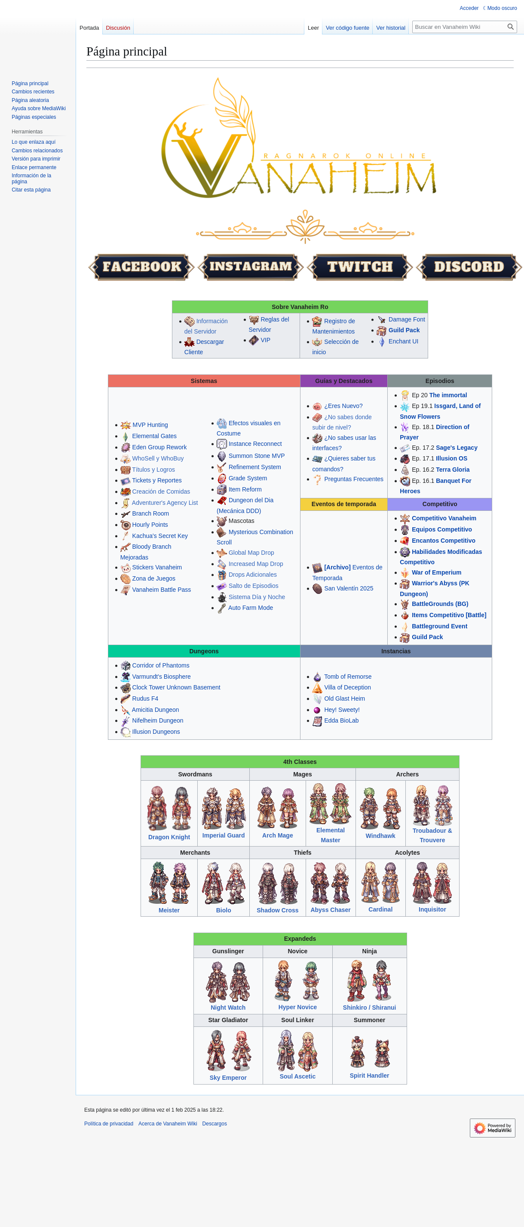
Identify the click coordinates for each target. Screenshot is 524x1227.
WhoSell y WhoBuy (158, 458)
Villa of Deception (347, 687)
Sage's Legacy (457, 447)
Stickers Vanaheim (157, 567)
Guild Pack (404, 330)
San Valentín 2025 (348, 588)
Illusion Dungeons (156, 731)
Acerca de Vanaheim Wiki (167, 1124)
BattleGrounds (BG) (440, 603)
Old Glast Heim (344, 698)
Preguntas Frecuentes (353, 479)
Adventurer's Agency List (165, 502)
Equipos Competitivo (442, 529)
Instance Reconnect (255, 443)
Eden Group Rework (159, 447)
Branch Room (150, 513)
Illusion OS (451, 458)
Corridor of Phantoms (161, 665)
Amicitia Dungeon (155, 709)
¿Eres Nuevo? (343, 405)
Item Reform (245, 489)
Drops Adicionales (253, 574)
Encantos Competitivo (443, 540)
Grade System (248, 478)
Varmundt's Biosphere (161, 676)
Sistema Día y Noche (257, 596)
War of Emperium (436, 572)
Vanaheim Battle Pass (161, 589)
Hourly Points (150, 524)
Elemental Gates (154, 436)
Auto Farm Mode (250, 607)
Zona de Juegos (153, 578)
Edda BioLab (341, 720)
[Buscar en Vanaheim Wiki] (464, 27)
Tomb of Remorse (347, 676)
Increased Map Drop (256, 563)
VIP (265, 340)
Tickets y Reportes (156, 480)
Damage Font (407, 319)
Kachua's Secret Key (160, 535)
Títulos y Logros (153, 469)
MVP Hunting (150, 424)
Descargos (214, 1124)
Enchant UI (403, 341)
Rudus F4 (145, 698)
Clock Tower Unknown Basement (176, 687)
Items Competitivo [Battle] (449, 615)
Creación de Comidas (161, 491)
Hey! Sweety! (341, 709)
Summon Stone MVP (257, 455)
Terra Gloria (452, 469)
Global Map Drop (251, 552)
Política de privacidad (108, 1124)
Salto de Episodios (254, 585)
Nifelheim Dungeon (158, 720)
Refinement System (255, 467)
